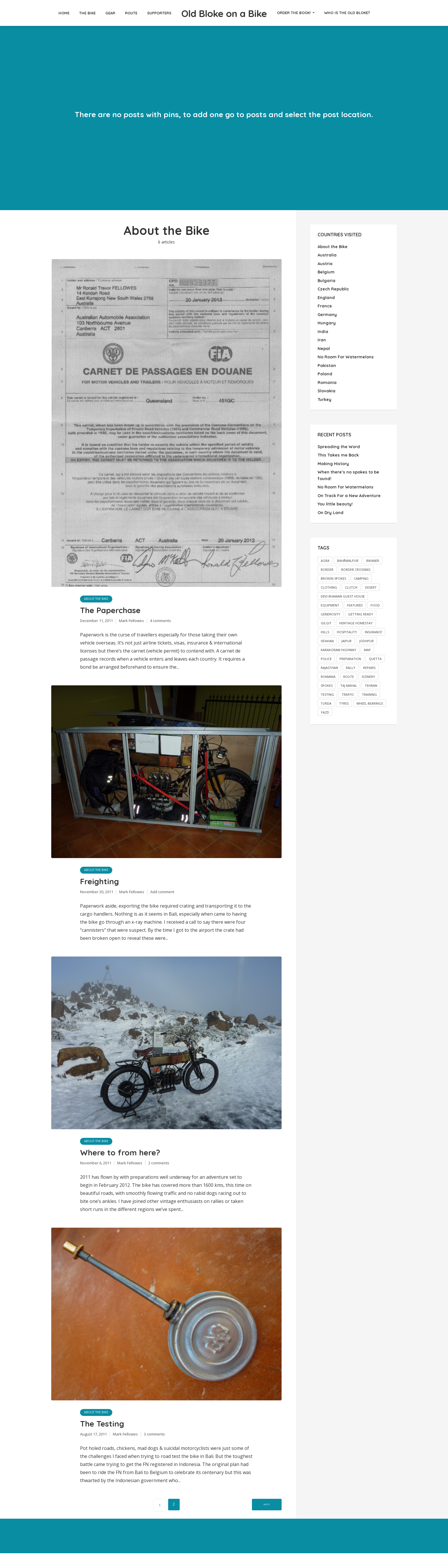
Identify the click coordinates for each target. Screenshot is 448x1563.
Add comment (162, 896)
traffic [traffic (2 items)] (348, 690)
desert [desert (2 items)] (371, 583)
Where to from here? (126, 1159)
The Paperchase (115, 611)
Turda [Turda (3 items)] (326, 699)
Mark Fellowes (131, 623)
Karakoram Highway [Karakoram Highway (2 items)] (338, 646)
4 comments (160, 623)
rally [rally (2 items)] (350, 663)
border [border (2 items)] (327, 565)
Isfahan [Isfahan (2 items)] (327, 637)
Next (260, 1514)
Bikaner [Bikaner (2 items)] (372, 556)
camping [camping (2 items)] (361, 574)
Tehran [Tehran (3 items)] (371, 681)
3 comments (154, 1443)
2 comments (158, 1170)
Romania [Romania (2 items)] (328, 672)
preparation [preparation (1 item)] (350, 655)
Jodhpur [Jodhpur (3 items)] (366, 637)
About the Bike (97, 599)
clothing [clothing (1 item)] (329, 583)
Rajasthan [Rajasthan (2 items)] (329, 663)
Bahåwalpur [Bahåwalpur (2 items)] (347, 556)
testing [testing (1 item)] (327, 690)
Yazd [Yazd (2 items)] (325, 708)
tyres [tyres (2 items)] (344, 699)
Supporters (145, 13)
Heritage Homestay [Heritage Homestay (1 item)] (356, 619)
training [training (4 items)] (369, 690)
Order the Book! (308, 12)
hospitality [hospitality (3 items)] (347, 628)
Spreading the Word (338, 444)
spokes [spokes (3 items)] (327, 681)
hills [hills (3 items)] (325, 628)
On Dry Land (330, 509)
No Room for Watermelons (345, 483)
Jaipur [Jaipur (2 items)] (346, 637)
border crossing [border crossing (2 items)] (356, 565)
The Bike (73, 13)
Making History (333, 460)
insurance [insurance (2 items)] (373, 628)
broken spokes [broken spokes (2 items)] (333, 574)
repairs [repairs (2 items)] (369, 663)
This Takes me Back (337, 452)
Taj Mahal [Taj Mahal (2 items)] (348, 681)
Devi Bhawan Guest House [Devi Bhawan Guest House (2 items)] (343, 592)
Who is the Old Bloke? (361, 12)
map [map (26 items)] (367, 646)
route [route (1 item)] (348, 672)
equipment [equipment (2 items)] (330, 601)
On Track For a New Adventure (348, 492)
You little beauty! (335, 500)
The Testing (105, 1432)
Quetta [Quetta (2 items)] (375, 655)
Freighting (102, 885)
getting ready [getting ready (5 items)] (360, 610)
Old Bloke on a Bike (224, 12)
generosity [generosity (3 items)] (330, 610)
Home (49, 13)
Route (117, 13)
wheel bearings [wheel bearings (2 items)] (369, 699)
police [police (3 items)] (326, 655)
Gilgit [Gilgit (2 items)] (326, 619)
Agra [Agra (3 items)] (325, 556)
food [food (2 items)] (375, 601)
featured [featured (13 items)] (355, 601)
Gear (96, 13)
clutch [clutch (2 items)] (351, 583)
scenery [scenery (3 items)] (368, 672)
